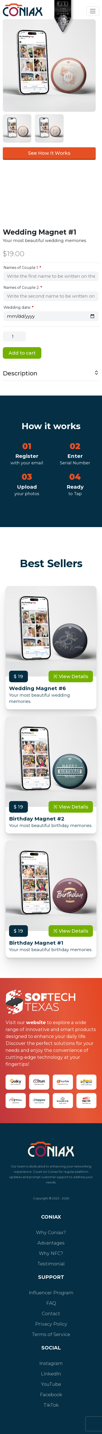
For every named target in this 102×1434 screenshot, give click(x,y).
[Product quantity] (14, 336)
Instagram (51, 1363)
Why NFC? (51, 1253)
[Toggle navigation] (92, 11)
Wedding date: (18, 307)
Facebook (51, 1394)
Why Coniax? (51, 1232)
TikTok (51, 1405)
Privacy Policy (51, 1324)
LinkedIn (51, 1374)
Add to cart (22, 353)
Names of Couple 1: (22, 267)
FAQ (51, 1303)
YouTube (51, 1384)
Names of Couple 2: (22, 287)
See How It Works (49, 153)
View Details (70, 676)
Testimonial (51, 1264)
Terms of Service (51, 1334)
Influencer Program (51, 1293)
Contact (51, 1313)
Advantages (51, 1243)
